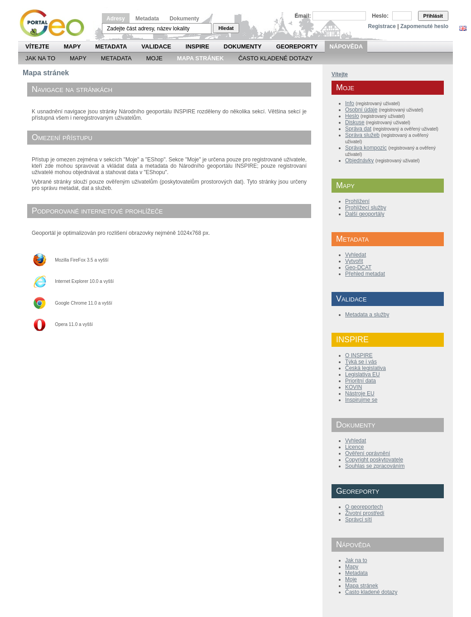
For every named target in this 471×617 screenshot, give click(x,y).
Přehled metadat (365, 274)
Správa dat (358, 129)
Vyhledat (355, 255)
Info (349, 103)
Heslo (352, 116)
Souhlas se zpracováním (374, 466)
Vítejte (37, 46)
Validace (156, 46)
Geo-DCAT (358, 267)
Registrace (382, 26)
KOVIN (353, 387)
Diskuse (355, 122)
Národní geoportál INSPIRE (55, 23)
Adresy (115, 18)
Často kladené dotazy (275, 58)
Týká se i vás (361, 362)
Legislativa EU (362, 374)
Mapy (72, 46)
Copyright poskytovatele (374, 460)
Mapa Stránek (200, 58)
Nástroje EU (360, 393)
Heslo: (380, 16)
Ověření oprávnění (367, 453)
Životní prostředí (364, 513)
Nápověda (346, 46)
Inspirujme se (361, 400)
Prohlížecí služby (365, 207)
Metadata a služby (367, 314)
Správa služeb (362, 135)
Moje (154, 58)
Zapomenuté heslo (424, 26)
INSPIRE (197, 46)
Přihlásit (433, 16)
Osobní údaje (361, 110)
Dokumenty (184, 18)
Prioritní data (360, 381)
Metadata (147, 18)
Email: (303, 16)
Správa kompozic (366, 148)
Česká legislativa (365, 368)
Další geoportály (364, 214)
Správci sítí (358, 519)
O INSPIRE (359, 355)
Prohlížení (357, 201)
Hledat (226, 28)
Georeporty (297, 46)
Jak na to (40, 58)
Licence (354, 447)
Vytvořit (354, 261)
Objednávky (359, 160)
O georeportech (364, 507)
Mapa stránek (361, 586)
